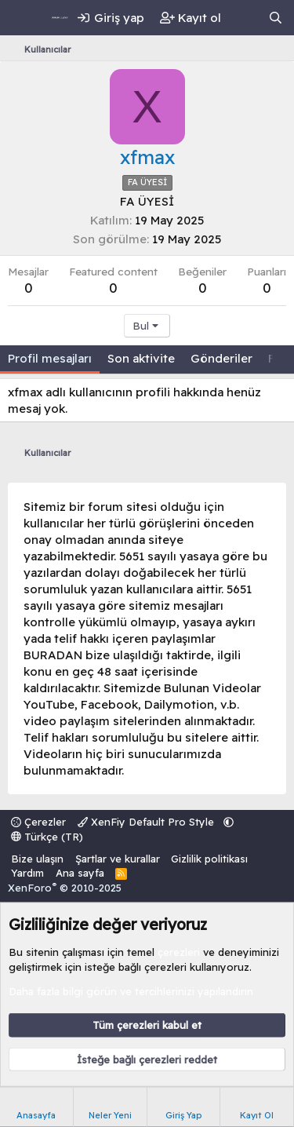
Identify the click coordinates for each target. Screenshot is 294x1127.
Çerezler (38, 821)
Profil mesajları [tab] (50, 358)
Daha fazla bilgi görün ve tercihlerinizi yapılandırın (131, 990)
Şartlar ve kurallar (117, 858)
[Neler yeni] (244, 17)
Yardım (27, 872)
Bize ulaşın (37, 858)
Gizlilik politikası (209, 858)
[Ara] (275, 17)
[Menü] (21, 18)
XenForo (65, 887)
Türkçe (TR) (47, 836)
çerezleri (179, 952)
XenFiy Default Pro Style (147, 821)
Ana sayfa (80, 872)
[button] (228, 822)
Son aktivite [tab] (141, 358)
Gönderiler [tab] (221, 358)
